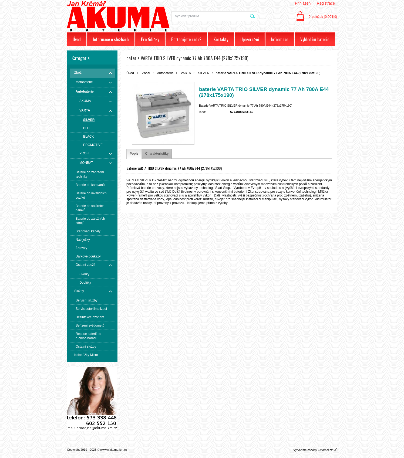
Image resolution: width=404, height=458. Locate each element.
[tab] (134, 154)
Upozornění (249, 39)
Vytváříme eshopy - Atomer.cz (315, 450)
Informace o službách (111, 39)
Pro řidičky (150, 39)
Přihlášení (303, 3)
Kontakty (221, 39)
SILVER (203, 73)
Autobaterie (165, 73)
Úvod (77, 39)
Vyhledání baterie (314, 39)
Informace (279, 39)
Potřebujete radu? (186, 39)
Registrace (326, 3)
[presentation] (134, 154)
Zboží (146, 73)
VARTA (186, 73)
